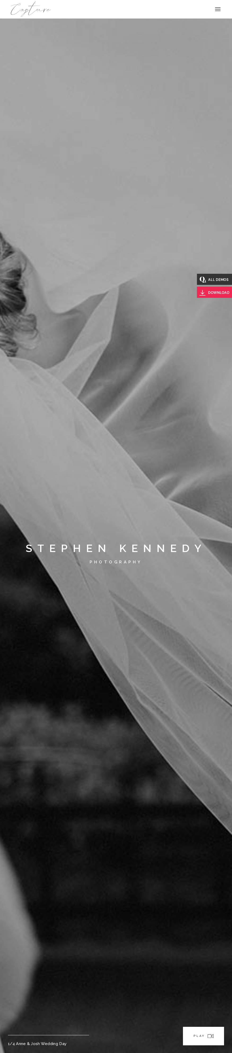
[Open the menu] (217, 9)
